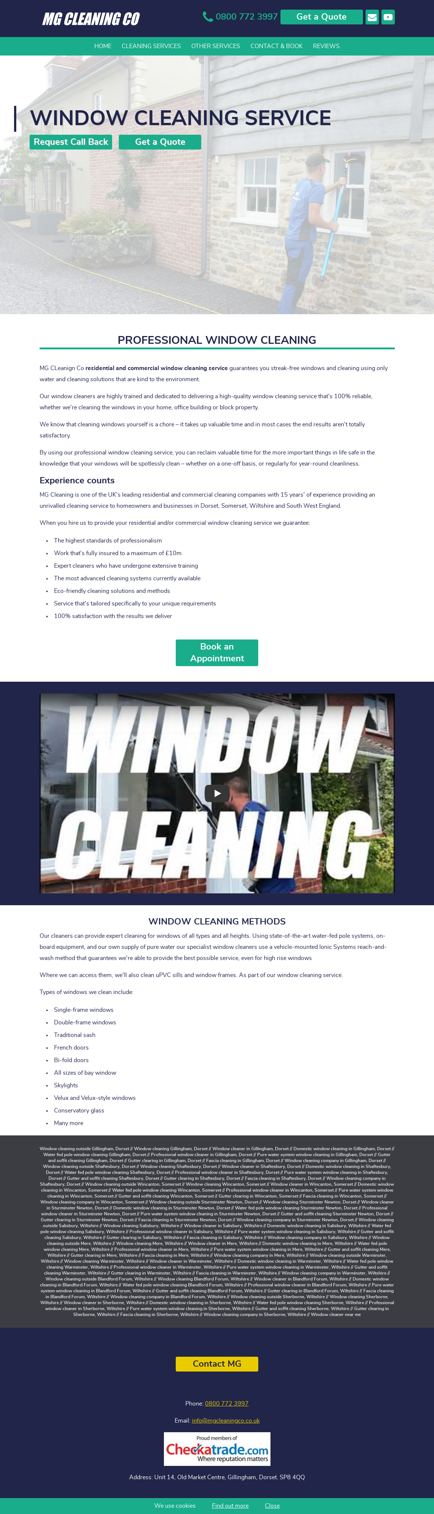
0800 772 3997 (227, 1404)
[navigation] (217, 46)
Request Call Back (71, 142)
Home (102, 46)
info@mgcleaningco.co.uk (226, 1421)
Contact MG (217, 1364)
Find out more (230, 1506)
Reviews (326, 46)
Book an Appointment (217, 652)
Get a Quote (321, 17)
